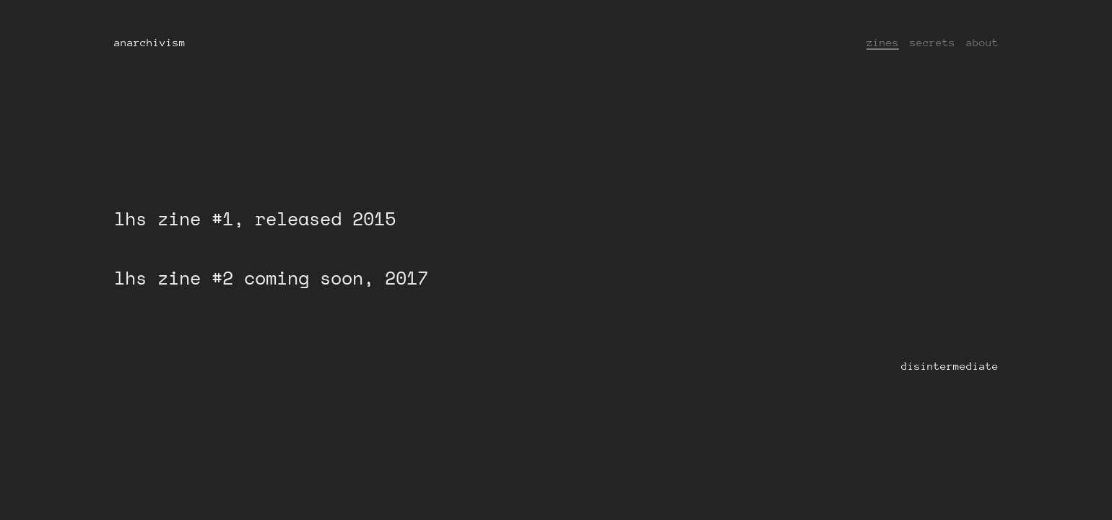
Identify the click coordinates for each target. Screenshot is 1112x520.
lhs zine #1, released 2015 (255, 218)
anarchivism (150, 42)
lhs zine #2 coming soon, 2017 (271, 277)
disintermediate (950, 366)
